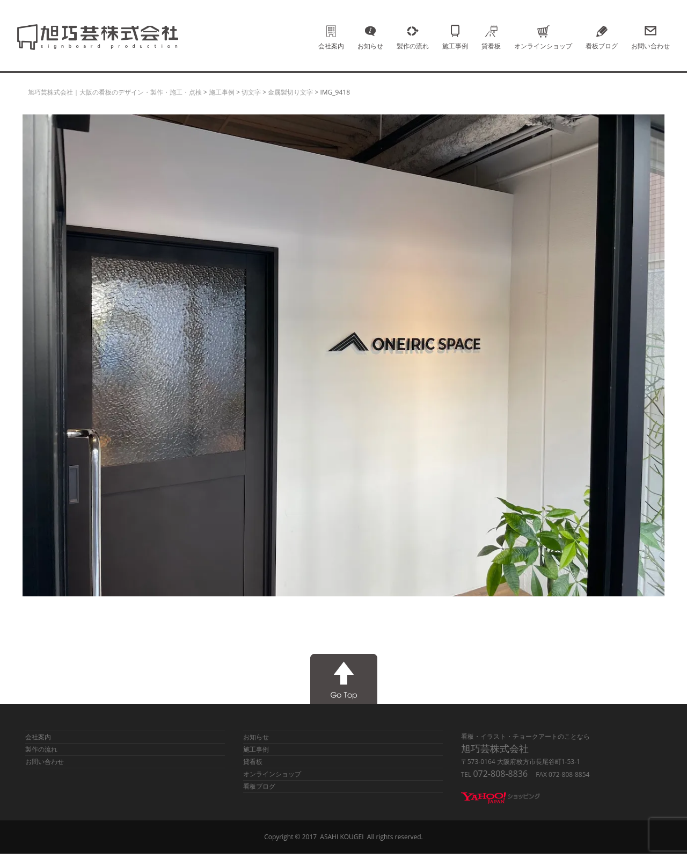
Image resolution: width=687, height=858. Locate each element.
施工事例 (455, 31)
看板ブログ (602, 31)
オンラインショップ (543, 31)
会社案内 (331, 31)
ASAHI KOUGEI (341, 836)
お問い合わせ (650, 31)
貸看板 (491, 31)
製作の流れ (413, 31)
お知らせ (370, 31)
